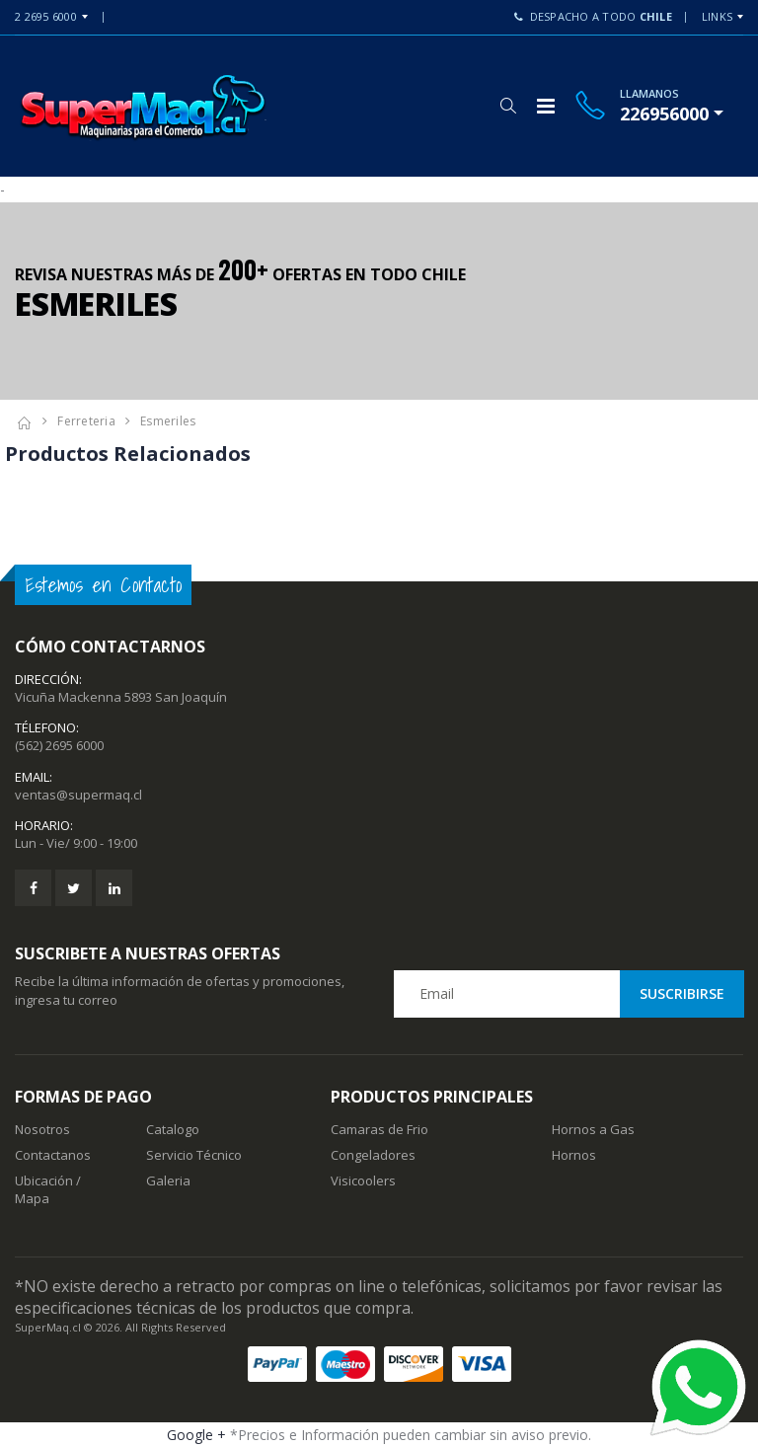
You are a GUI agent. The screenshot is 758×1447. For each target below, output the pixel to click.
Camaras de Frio (379, 1129)
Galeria (168, 1180)
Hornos (574, 1155)
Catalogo (172, 1129)
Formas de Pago (83, 1096)
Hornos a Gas (593, 1129)
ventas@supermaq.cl (78, 794)
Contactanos (53, 1155)
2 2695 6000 (46, 16)
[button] (507, 105)
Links (717, 16)
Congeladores (373, 1155)
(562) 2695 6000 (59, 745)
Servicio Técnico (194, 1155)
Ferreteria (86, 421)
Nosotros (42, 1129)
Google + (196, 1434)
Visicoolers (363, 1180)
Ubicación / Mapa (48, 1189)
